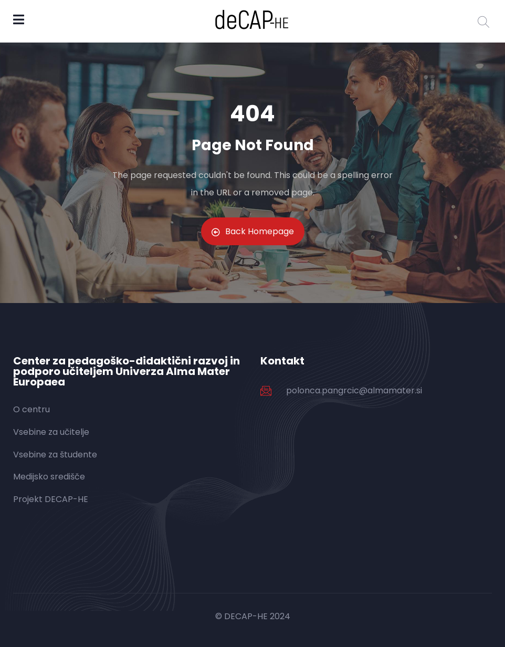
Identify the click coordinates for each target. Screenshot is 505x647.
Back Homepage (253, 231)
